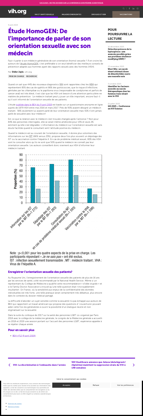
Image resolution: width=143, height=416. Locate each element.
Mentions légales (13, 406)
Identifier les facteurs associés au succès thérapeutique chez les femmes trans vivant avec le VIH (119, 91)
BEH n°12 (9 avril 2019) (24, 335)
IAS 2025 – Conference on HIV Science (119, 107)
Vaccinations (126, 14)
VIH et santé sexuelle (44, 14)
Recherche (31, 76)
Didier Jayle (18, 72)
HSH (91, 84)
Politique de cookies (15, 403)
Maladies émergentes (71, 14)
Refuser (96, 385)
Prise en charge (16, 76)
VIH (61, 84)
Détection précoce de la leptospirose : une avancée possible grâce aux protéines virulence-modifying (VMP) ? (120, 54)
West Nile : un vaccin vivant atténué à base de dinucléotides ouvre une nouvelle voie (119, 73)
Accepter (66, 385)
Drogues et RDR (99, 14)
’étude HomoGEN (29, 63)
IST (30, 136)
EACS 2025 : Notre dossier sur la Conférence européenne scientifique (71, 3)
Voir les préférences (125, 385)
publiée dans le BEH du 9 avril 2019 (34, 104)
